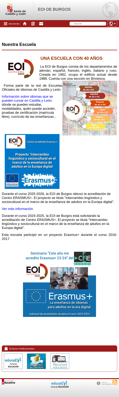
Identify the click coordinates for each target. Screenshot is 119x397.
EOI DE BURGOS (54, 9)
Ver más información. (18, 209)
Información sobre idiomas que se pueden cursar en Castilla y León (27, 98)
